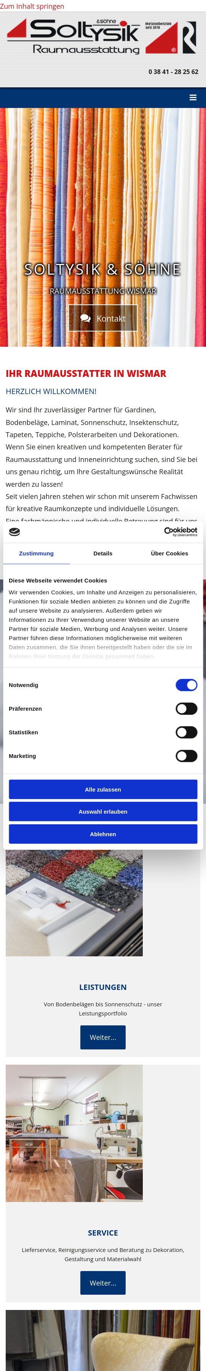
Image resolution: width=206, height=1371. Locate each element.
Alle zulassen (103, 789)
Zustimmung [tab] (36, 553)
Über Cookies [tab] (169, 553)
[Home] (103, 53)
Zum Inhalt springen (32, 6)
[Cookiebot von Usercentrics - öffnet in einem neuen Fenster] (164, 532)
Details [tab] (103, 553)
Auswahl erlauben (102, 811)
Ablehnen (103, 833)
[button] (103, 98)
